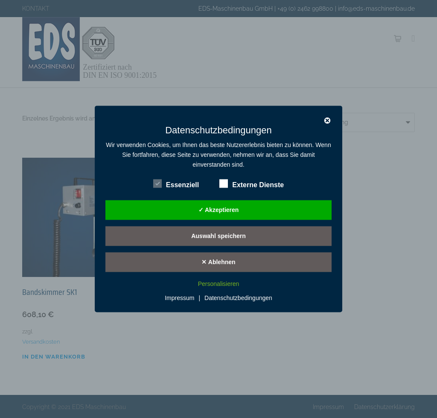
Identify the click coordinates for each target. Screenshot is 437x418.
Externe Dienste (251, 183)
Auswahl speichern (218, 236)
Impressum (179, 298)
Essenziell (176, 183)
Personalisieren (218, 284)
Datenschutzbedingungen (238, 298)
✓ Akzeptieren (218, 209)
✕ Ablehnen (218, 262)
